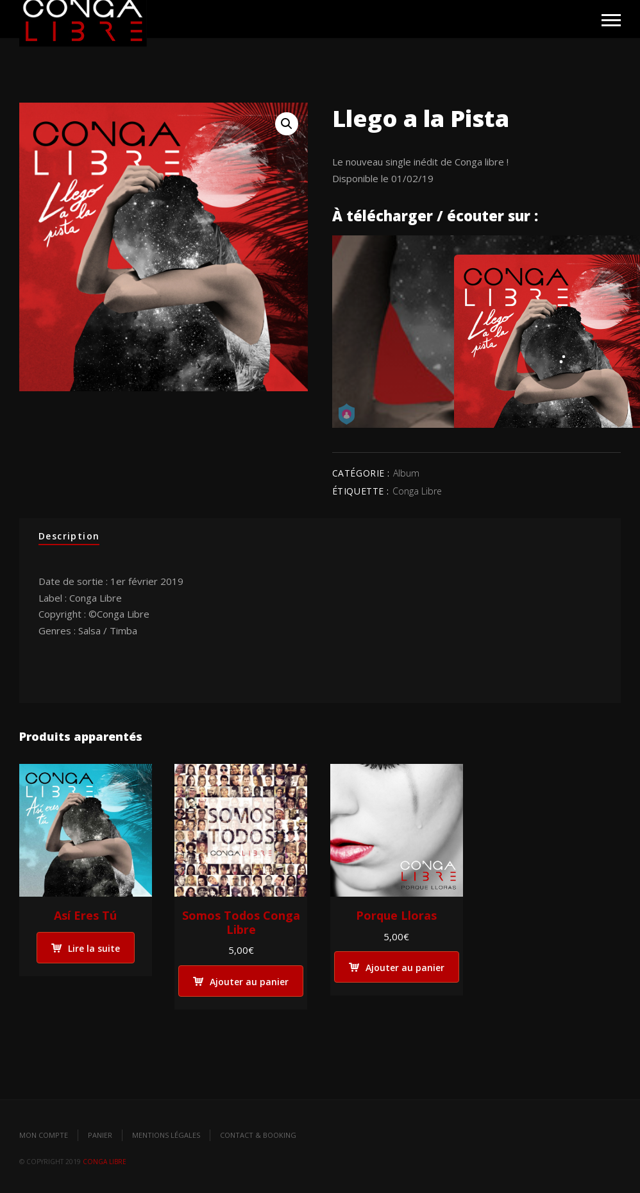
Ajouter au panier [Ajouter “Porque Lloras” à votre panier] (405, 967)
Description (68, 536)
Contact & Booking (258, 1135)
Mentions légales (166, 1135)
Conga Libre (417, 491)
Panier (100, 1135)
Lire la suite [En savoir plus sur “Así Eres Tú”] (94, 948)
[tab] (68, 536)
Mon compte (43, 1135)
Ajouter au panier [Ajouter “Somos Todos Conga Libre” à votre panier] (249, 982)
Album (406, 473)
